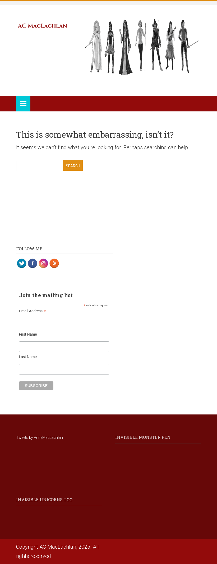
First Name (28, 334)
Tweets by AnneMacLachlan (39, 437)
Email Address (32, 311)
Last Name (28, 357)
